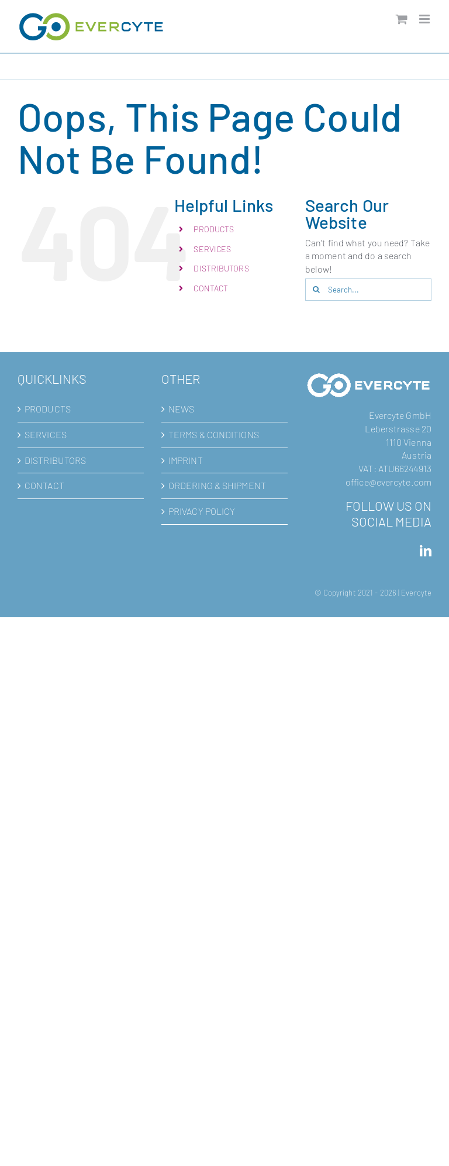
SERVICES (212, 249)
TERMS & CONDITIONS (213, 434)
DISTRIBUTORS (221, 268)
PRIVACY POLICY (201, 511)
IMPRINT (185, 460)
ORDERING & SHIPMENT (217, 485)
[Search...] (368, 289)
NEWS (181, 408)
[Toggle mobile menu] (425, 19)
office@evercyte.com (388, 481)
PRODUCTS (214, 229)
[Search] (316, 289)
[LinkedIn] (425, 551)
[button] (25, 1140)
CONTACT (211, 288)
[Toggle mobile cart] (401, 19)
